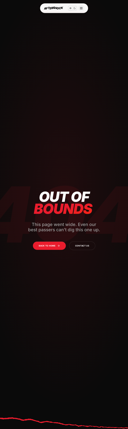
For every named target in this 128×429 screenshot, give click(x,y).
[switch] (72, 8)
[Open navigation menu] (81, 8)
